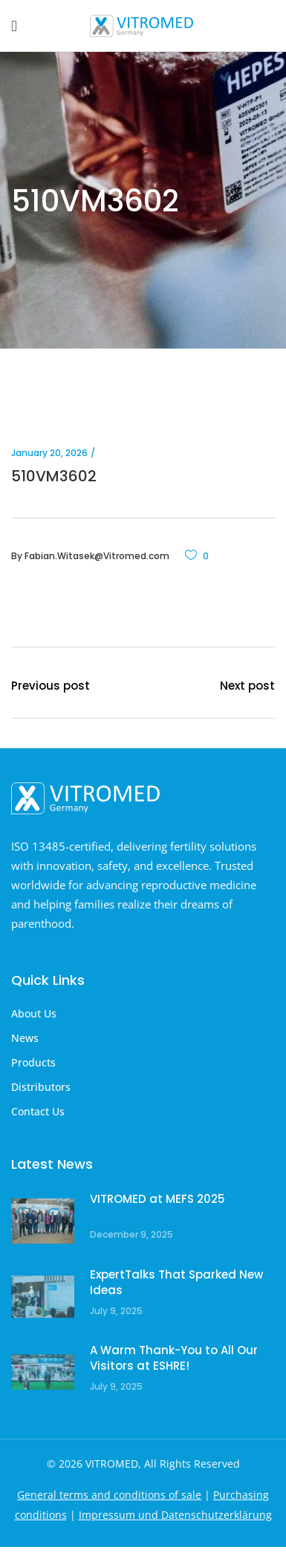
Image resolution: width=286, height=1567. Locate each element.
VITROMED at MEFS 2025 (157, 1199)
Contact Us (38, 1111)
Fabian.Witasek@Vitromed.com (97, 556)
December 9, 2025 (131, 1234)
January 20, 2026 (49, 452)
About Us (33, 1013)
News (25, 1038)
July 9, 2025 (116, 1310)
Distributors (41, 1087)
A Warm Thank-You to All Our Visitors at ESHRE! (174, 1358)
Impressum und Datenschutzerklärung (175, 1515)
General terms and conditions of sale (109, 1495)
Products (33, 1062)
